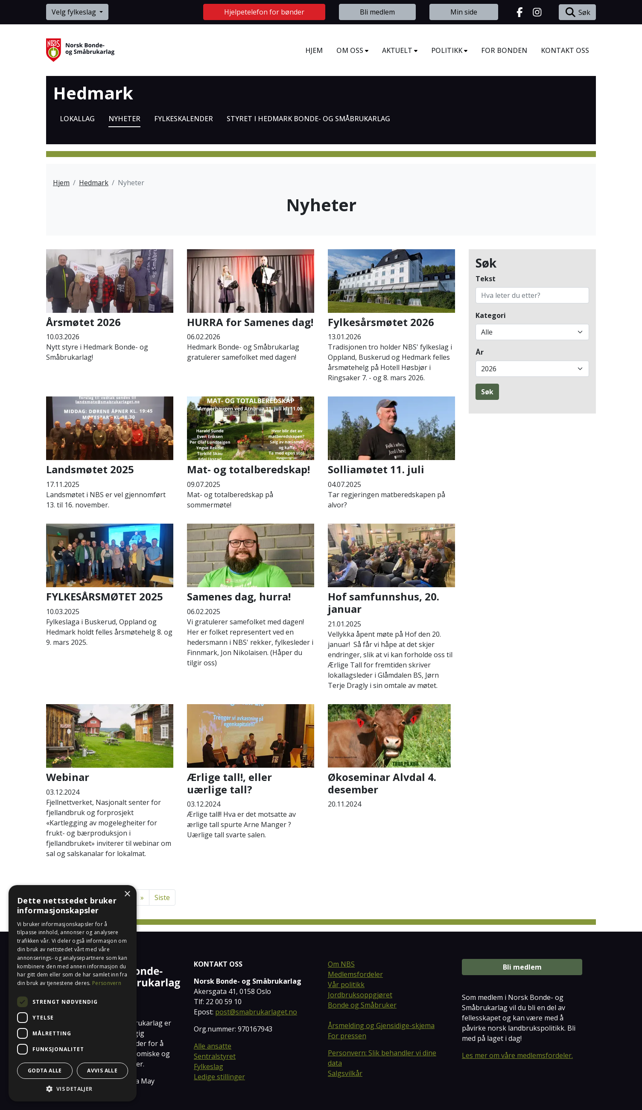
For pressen (347, 1035)
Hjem (61, 182)
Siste (162, 897)
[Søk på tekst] (532, 295)
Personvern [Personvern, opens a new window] (106, 983)
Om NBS (341, 964)
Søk (577, 12)
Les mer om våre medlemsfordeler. (517, 1055)
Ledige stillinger (219, 1076)
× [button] (127, 894)
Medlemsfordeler (355, 974)
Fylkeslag (208, 1066)
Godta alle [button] (45, 1070)
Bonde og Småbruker (362, 1005)
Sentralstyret (215, 1056)
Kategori (491, 315)
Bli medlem (377, 12)
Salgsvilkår (345, 1073)
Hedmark (93, 93)
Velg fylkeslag (75, 12)
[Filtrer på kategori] (532, 332)
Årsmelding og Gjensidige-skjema (381, 1025)
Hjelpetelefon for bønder (264, 12)
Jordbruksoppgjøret (360, 994)
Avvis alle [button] (102, 1070)
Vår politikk (346, 984)
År (480, 352)
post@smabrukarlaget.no (256, 1012)
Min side (463, 12)
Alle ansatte (212, 1046)
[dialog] (73, 993)
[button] (72, 1088)
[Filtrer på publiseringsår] (532, 369)
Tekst (486, 278)
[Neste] (142, 897)
